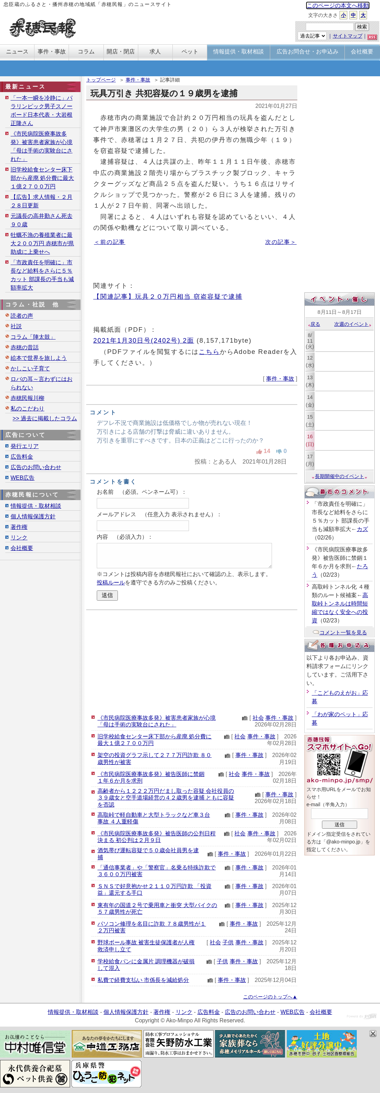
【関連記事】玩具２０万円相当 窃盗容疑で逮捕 (167, 296)
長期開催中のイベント (339, 476)
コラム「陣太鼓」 (33, 337)
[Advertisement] (191, 661)
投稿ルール (111, 583)
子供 (228, 942)
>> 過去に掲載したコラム (45, 418)
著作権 (19, 527)
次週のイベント (353, 324)
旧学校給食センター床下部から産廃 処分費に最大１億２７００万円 (42, 178)
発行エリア (25, 446)
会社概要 (22, 548)
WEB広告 (22, 478)
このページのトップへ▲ (270, 997)
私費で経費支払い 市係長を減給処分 (143, 980)
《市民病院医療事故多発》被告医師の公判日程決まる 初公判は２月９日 (156, 836)
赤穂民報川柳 (27, 398)
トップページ (101, 80)
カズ (362, 529)
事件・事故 (138, 80)
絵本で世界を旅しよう (39, 358)
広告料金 (22, 457)
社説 (16, 326)
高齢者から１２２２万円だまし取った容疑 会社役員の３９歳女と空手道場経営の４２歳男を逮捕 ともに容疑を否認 (165, 797)
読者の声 (22, 316)
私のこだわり (27, 409)
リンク (19, 538)
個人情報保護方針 (33, 516)
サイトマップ (347, 36)
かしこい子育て (30, 368)
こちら (209, 351)
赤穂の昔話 (25, 347)
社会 (258, 718)
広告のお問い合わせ (36, 467)
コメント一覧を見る (339, 632)
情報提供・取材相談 (36, 506)
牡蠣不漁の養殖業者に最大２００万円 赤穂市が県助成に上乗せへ (42, 243)
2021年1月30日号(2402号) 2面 (143, 340)
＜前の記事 (109, 242)
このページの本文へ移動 (338, 5)
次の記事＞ (281, 242)
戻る (313, 324)
